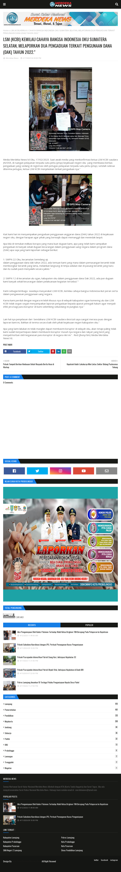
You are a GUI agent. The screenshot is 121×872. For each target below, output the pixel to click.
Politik (61, 738)
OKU (61, 744)
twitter (96, 860)
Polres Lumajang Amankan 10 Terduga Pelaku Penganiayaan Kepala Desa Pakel (48, 682)
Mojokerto (61, 721)
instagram (114, 860)
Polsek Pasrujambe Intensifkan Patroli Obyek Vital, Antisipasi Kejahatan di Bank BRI (50, 669)
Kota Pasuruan (67, 846)
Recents (32, 625)
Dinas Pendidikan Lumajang (72, 850)
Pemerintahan (61, 709)
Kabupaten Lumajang (11, 837)
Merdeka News (12, 58)
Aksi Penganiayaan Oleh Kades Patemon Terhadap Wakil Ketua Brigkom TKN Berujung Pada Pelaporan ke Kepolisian (62, 632)
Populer (89, 625)
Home (6, 30)
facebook (104, 860)
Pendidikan (61, 715)
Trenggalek (61, 762)
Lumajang (61, 704)
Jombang (61, 727)
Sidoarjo (61, 733)
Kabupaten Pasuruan (11, 846)
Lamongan (61, 756)
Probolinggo (61, 750)
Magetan (61, 768)
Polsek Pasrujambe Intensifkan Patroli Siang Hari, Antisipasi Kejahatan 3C (46, 657)
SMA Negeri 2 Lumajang (12, 850)
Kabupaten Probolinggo (12, 841)
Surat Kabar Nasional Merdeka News (26, 861)
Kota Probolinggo (68, 841)
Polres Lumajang (67, 837)
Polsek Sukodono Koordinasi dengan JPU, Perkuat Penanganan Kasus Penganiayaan (50, 644)
